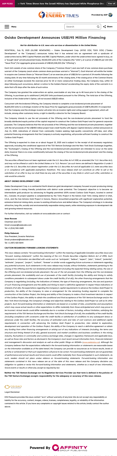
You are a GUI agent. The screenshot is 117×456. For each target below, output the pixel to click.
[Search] (80, 26)
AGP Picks (7, 4)
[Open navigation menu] (10, 26)
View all (111, 3)
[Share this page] (107, 26)
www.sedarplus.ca (91, 342)
